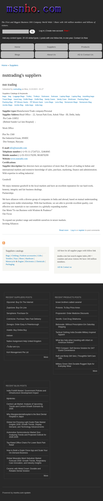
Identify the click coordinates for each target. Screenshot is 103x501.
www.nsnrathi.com (19, 159)
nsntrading (17, 89)
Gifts (40, 256)
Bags (8, 256)
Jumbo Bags (7, 105)
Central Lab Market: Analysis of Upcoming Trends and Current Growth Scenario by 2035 (25, 406)
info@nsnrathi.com (18, 148)
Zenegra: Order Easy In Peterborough (23, 324)
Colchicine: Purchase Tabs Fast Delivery (24, 319)
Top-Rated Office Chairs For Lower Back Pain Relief (26, 444)
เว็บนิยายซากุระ (13, 347)
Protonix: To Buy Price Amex (68, 308)
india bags (29, 105)
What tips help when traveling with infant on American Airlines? (74, 341)
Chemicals (40, 261)
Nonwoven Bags (71, 102)
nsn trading (9, 84)
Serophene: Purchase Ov (17, 313)
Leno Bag (59, 102)
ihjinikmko (11, 398)
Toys (16, 258)
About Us (51, 54)
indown (10, 335)
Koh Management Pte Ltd (17, 352)
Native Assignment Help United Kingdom (24, 341)
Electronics (29, 261)
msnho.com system (22, 493)
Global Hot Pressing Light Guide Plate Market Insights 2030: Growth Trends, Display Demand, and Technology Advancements (26, 424)
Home (17, 47)
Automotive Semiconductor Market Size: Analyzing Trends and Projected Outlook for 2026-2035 (26, 434)
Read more (63, 229)
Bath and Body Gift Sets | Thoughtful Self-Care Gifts (76, 357)
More (46, 357)
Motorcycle (10, 261)
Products (85, 47)
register (81, 230)
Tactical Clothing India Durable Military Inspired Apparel (76, 333)
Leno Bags (49, 102)
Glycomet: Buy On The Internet (20, 302)
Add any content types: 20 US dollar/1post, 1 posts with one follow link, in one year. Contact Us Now (45, 38)
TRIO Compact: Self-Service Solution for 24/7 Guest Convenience (75, 349)
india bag (38, 105)
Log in (41, 31)
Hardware (29, 258)
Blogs (17, 54)
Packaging (10, 264)
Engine (21, 261)
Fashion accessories (28, 256)
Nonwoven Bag (85, 102)
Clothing (15, 256)
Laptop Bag (76, 96)
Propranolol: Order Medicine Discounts (72, 313)
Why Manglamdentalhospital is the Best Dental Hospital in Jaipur (26, 415)
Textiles (9, 258)
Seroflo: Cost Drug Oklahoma (68, 319)
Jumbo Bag (18, 105)
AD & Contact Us (85, 54)
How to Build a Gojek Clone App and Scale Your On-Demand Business (27, 451)
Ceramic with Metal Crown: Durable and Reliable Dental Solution (24, 469)
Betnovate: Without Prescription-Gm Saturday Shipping (75, 325)
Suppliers (51, 47)
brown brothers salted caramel (69, 302)
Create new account (54, 31)
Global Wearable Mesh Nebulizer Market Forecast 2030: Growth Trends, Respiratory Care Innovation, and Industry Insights (26, 460)
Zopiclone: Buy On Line (17, 308)
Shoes (21, 258)
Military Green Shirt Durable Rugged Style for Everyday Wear (75, 365)
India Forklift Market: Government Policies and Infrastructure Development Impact (26, 392)
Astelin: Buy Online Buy (17, 330)
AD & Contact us (64, 267)
